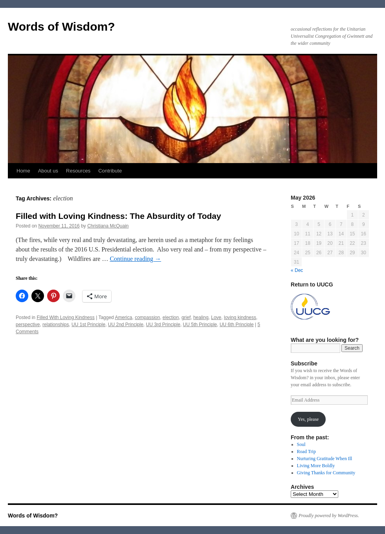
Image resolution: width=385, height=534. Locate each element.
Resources (78, 171)
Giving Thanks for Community (326, 472)
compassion (147, 317)
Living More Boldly (316, 465)
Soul (301, 444)
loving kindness (240, 317)
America (123, 317)
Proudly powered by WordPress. (329, 515)
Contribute (110, 171)
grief (186, 317)
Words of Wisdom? (61, 26)
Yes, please (308, 419)
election (171, 317)
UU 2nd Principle (125, 324)
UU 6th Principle (237, 324)
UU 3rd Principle (163, 324)
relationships (55, 324)
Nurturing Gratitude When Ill (324, 458)
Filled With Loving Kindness (65, 317)
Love (216, 317)
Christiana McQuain (107, 226)
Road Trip (306, 451)
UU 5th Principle (200, 324)
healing (201, 317)
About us (48, 171)
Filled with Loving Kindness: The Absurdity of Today (118, 215)
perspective (28, 324)
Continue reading (135, 258)
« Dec (297, 270)
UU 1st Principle (88, 324)
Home (23, 171)
